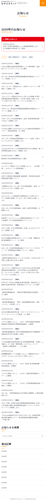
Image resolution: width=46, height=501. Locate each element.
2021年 (4, 477)
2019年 (4, 488)
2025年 (4, 456)
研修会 (31, 57)
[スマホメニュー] (43, 3)
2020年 (4, 482)
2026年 (4, 451)
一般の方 (24, 57)
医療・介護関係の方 (14, 57)
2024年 (4, 461)
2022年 (4, 472)
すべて (4, 57)
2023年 (4, 467)
